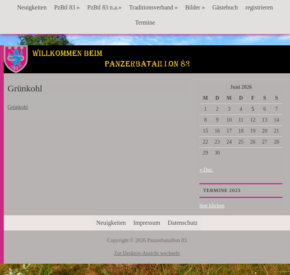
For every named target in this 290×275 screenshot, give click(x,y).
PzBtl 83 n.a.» (104, 7)
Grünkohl (18, 107)
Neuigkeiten (31, 7)
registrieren (259, 7)
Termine (145, 22)
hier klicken (211, 206)
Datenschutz (182, 222)
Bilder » (195, 7)
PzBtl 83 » (67, 7)
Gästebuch (225, 7)
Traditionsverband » (153, 7)
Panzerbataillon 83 (147, 68)
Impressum (146, 222)
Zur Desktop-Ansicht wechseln (147, 253)
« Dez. (206, 170)
